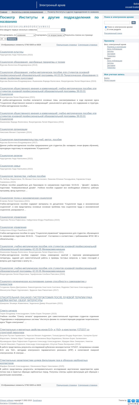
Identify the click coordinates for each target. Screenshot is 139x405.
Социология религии (11, 155)
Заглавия (111, 54)
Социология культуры (11, 52)
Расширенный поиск (113, 33)
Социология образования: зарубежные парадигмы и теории (32, 62)
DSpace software (6, 400)
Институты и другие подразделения (27, 12)
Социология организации (13, 129)
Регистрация (109, 80)
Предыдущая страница (66, 45)
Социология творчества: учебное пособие (23, 176)
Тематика (111, 56)
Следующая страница (87, 45)
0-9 (1, 26)
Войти (136, 3)
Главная (3, 12)
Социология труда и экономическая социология (26, 198)
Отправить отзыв (16, 403)
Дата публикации (114, 49)
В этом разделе (113, 29)
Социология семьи (10, 166)
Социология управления (13, 217)
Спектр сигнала (8, 310)
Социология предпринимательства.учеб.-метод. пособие (31, 139)
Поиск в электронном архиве (119, 27)
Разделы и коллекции (116, 47)
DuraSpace (37, 400)
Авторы (110, 51)
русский (128, 7)
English (136, 7)
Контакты (4, 403)
